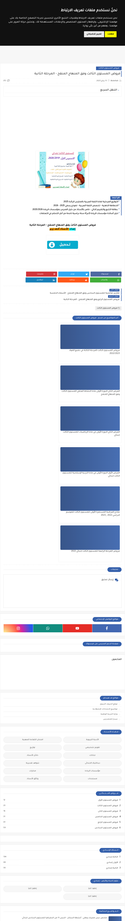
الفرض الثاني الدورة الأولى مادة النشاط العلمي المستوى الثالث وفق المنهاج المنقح (65, 341)
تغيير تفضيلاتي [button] (94, 34)
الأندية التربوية (92, 567)
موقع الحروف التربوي (109, 531)
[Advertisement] (62, 121)
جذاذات (92, 582)
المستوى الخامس (52, 864)
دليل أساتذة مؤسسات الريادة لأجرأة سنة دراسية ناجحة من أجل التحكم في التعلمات (78, 214)
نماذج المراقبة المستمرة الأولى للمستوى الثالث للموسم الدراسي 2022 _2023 (64, 382)
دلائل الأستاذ (32, 582)
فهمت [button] (110, 34)
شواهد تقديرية (32, 590)
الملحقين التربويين (9, 864)
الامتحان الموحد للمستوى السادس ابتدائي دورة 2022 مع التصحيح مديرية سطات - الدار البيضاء (64, 761)
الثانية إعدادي (112, 695)
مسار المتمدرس (110, 546)
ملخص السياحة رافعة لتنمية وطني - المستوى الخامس (82, 827)
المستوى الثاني (73, 863)
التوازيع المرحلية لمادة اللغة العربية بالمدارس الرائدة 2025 (90, 202)
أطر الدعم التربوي (9, 855)
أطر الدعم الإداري (30, 855)
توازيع (32, 575)
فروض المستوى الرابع (107, 649)
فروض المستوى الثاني (108, 638)
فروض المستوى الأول (108, 627)
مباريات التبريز (30, 904)
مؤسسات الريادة (92, 598)
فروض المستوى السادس (106, 655)
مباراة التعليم (30, 883)
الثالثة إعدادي (112, 684)
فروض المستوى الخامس (106, 644)
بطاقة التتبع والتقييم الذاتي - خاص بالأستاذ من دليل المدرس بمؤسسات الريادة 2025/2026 (75, 210)
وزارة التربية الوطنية (109, 541)
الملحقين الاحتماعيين (30, 864)
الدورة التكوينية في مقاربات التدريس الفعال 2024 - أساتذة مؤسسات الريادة (108, 858)
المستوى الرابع (73, 873)
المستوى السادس (52, 874)
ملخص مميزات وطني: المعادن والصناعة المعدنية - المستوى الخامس (75, 778)
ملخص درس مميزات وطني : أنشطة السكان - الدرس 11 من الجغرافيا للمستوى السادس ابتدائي (64, 745)
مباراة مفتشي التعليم (9, 895)
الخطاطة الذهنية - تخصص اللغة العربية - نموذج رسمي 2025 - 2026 (85, 206)
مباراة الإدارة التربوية (9, 874)
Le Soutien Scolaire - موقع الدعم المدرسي (78, 917)
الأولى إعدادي (112, 689)
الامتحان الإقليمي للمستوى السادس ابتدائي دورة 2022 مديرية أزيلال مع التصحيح (71, 794)
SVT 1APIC (92, 716)
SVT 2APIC (32, 716)
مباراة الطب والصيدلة (30, 895)
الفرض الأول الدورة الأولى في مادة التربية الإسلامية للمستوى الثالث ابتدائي (104, 382)
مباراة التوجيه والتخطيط (10, 884)
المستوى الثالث (52, 855)
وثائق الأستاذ (32, 606)
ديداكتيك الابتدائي (92, 590)
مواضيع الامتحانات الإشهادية (105, 536)
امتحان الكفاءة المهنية (32, 567)
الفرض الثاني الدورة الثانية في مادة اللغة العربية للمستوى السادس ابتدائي (74, 810)
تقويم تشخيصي (92, 575)
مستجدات (92, 606)
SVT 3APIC (92, 723)
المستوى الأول (73, 855)
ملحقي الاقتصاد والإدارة (9, 905)
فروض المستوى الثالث (108, 68)
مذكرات (32, 598)
